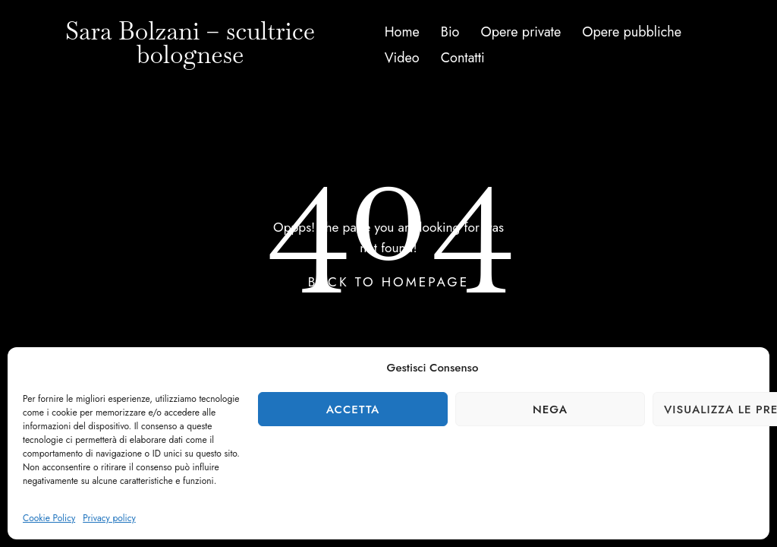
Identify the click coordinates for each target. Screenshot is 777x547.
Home (402, 32)
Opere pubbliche (631, 32)
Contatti (463, 58)
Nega (550, 409)
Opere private (521, 32)
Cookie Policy (49, 518)
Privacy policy (109, 518)
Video (402, 58)
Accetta (353, 409)
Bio (450, 32)
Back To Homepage (388, 282)
